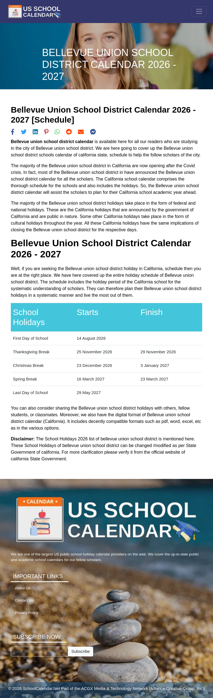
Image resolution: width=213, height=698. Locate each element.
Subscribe (80, 651)
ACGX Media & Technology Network (114, 688)
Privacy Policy (26, 613)
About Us (23, 588)
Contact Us (24, 600)
